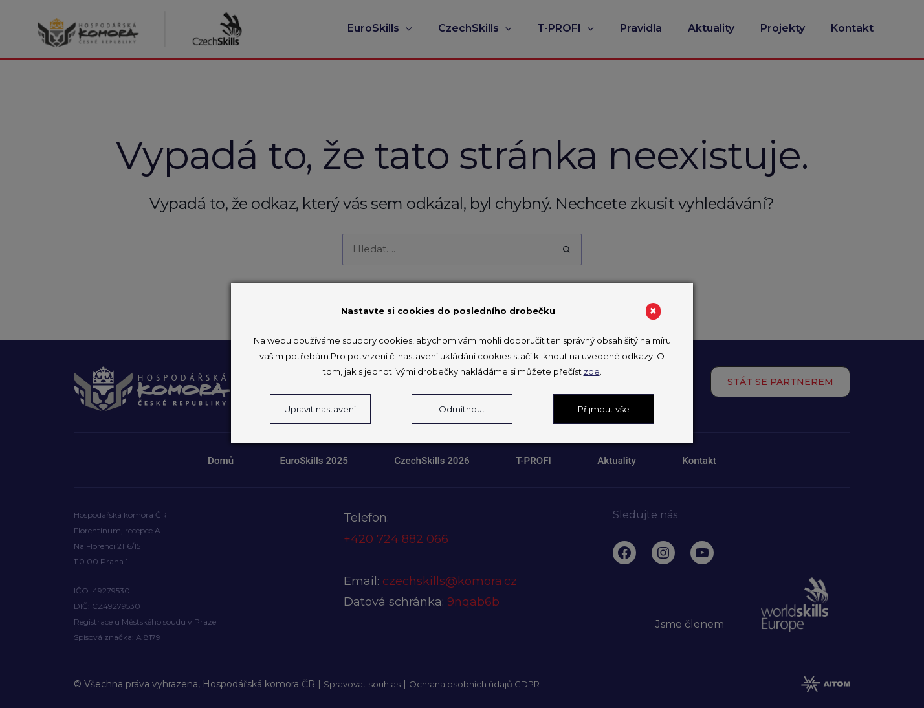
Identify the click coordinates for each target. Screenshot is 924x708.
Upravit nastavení (320, 409)
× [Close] (653, 311)
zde (592, 371)
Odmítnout (462, 409)
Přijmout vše (604, 409)
